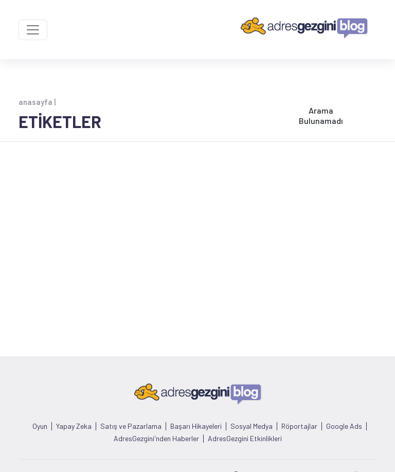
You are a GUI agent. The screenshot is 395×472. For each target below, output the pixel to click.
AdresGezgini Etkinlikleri (245, 438)
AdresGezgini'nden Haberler (156, 438)
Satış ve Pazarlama (130, 426)
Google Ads (344, 426)
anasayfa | (37, 101)
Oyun (39, 426)
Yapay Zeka (74, 426)
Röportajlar (299, 426)
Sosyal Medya (251, 426)
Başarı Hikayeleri (196, 426)
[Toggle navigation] (33, 30)
